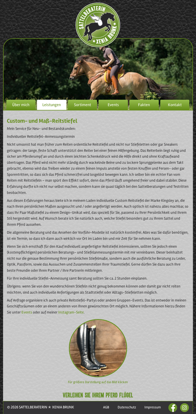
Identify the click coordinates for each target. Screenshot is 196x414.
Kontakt (175, 104)
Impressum (152, 407)
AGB (106, 407)
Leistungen (51, 104)
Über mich (20, 104)
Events (113, 104)
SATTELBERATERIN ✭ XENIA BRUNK (46, 407)
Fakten (144, 104)
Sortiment (82, 104)
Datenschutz (127, 407)
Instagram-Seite (71, 312)
